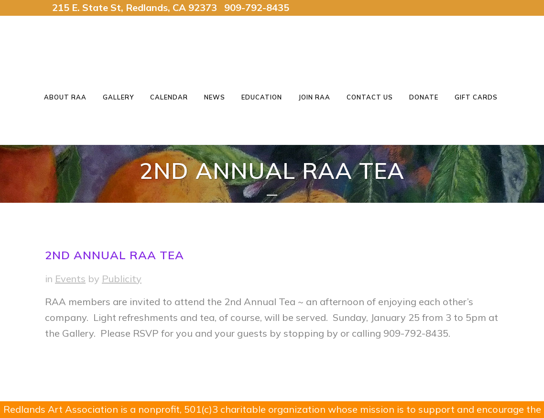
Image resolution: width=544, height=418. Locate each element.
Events (70, 279)
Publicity (121, 279)
